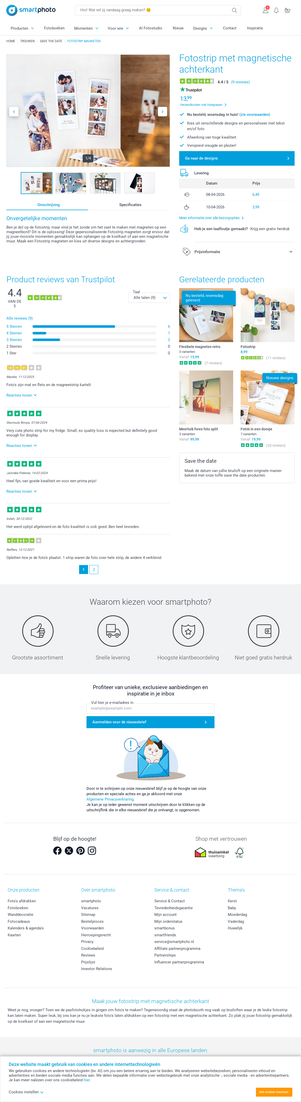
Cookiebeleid (92, 948)
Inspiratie (255, 28)
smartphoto (91, 901)
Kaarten (14, 935)
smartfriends (165, 935)
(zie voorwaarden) (254, 114)
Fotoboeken (54, 28)
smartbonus (164, 928)
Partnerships (165, 955)
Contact (229, 28)
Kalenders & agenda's (26, 928)
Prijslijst (88, 962)
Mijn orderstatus (168, 921)
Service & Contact (169, 901)
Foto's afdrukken (22, 901)
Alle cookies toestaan (273, 1092)
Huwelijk (235, 928)
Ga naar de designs (201, 158)
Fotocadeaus (19, 921)
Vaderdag (236, 921)
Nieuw (178, 28)
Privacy (87, 941)
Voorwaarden (92, 928)
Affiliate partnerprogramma (177, 948)
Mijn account (165, 914)
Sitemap (88, 914)
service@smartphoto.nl (174, 941)
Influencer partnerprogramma (179, 962)
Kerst (232, 901)
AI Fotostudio (150, 28)
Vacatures (90, 908)
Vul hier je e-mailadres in (112, 702)
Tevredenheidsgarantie (173, 908)
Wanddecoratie (20, 914)
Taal (136, 292)
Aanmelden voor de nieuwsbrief (119, 722)
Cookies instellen (26, 1092)
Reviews (88, 955)
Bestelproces (92, 921)
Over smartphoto (98, 890)
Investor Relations (96, 968)
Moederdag (237, 914)
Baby (232, 908)
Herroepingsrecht (96, 935)
